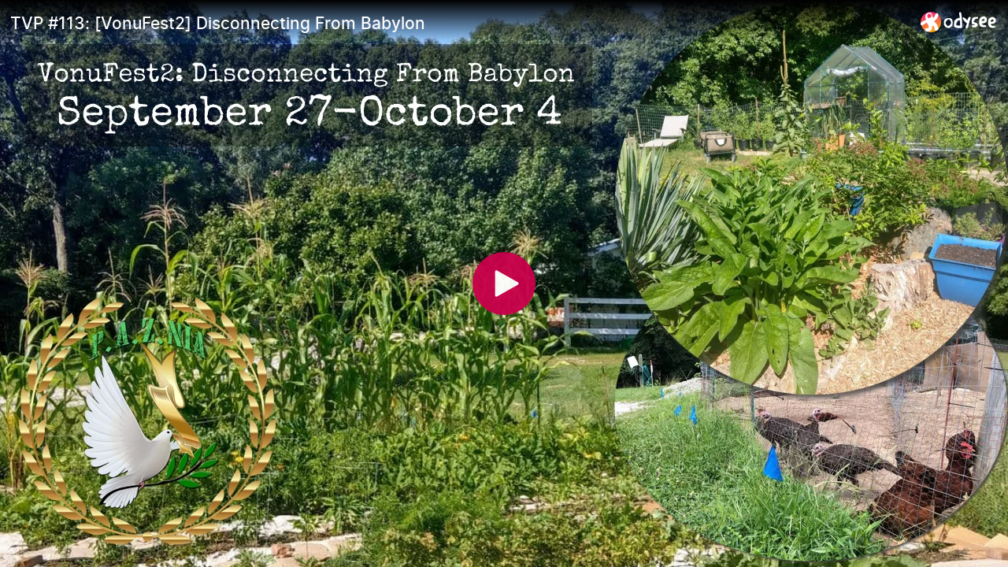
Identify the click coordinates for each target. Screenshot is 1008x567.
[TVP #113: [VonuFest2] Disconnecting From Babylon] (459, 23)
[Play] (504, 283)
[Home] (958, 22)
